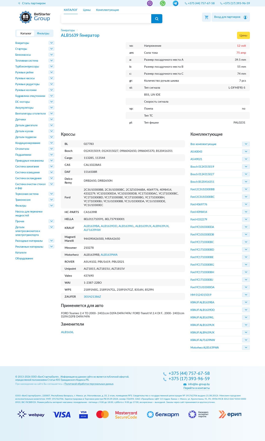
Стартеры (21, 49)
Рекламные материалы (29, 246)
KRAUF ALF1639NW (202, 340)
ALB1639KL (126, 226)
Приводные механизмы (29, 160)
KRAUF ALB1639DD (202, 310)
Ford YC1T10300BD (202, 249)
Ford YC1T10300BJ (201, 279)
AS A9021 (196, 159)
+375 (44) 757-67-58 (189, 374)
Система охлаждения (28, 178)
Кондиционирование (27, 143)
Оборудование (24, 258)
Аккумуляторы (24, 107)
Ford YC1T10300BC (202, 242)
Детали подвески (25, 137)
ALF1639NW (92, 229)
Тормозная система (26, 194)
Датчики (20, 119)
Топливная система (26, 60)
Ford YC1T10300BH (202, 272)
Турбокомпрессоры (27, 66)
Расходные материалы (29, 241)
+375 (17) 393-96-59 (189, 379)
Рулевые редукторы (27, 84)
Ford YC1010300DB (202, 234)
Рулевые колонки (26, 90)
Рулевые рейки (24, 72)
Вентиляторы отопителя (30, 113)
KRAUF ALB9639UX (202, 332)
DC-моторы (22, 102)
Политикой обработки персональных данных (88, 384)
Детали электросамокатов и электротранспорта (27, 231)
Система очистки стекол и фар (30, 186)
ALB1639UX (143, 226)
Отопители (22, 149)
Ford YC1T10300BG (202, 264)
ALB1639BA (92, 226)
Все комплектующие (203, 144)
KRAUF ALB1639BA (202, 302)
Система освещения (27, 172)
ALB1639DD (109, 226)
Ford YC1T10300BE (201, 257)
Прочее (19, 221)
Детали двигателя (26, 125)
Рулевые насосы (25, 78)
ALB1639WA (109, 254)
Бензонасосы (23, 54)
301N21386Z (92, 296)
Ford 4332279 (198, 219)
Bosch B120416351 (202, 182)
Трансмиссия (22, 200)
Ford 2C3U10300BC (202, 197)
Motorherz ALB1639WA (204, 347)
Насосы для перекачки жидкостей (29, 213)
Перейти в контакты (196, 388)
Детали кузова (24, 131)
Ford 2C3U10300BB (202, 189)
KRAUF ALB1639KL (202, 317)
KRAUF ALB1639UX (202, 325)
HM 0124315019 (200, 295)
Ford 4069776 (198, 204)
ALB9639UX (161, 226)
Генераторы (22, 43)
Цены (243, 35)
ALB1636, (67, 332)
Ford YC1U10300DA (202, 287)
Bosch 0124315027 (202, 174)
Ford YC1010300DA (202, 227)
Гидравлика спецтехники (30, 96)
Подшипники (23, 154)
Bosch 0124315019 (202, 166)
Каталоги (20, 252)
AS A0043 (196, 151)
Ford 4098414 (198, 212)
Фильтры (20, 205)
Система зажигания (27, 166)
